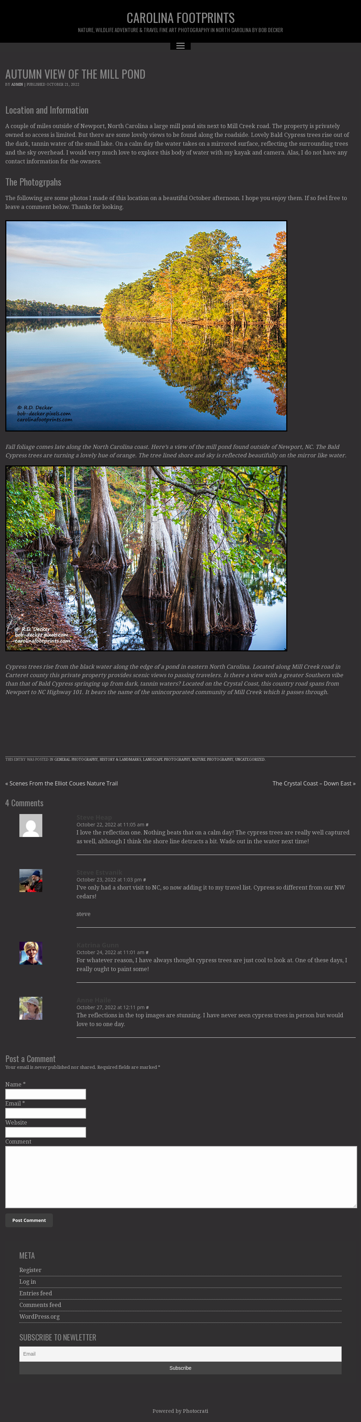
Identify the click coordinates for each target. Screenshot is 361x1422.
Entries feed (35, 1293)
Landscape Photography (166, 759)
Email (13, 1103)
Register (30, 1270)
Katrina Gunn (98, 945)
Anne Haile (94, 1000)
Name (13, 1084)
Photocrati (195, 1411)
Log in (27, 1281)
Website (16, 1122)
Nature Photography (212, 759)
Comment (18, 1141)
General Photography (76, 759)
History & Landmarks (120, 759)
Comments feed (40, 1305)
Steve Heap (94, 817)
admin (17, 84)
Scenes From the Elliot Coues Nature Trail (61, 783)
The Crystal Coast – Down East (314, 783)
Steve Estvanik (99, 872)
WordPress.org (39, 1316)
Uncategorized (250, 759)
